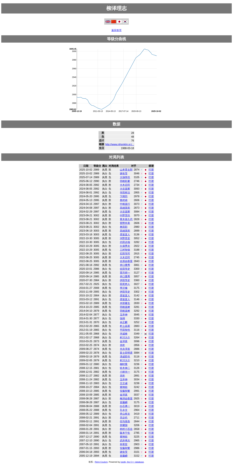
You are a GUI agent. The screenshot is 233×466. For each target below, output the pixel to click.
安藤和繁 (125, 391)
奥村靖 (123, 200)
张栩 (122, 318)
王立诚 (123, 383)
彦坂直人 (125, 234)
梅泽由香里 (126, 398)
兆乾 (122, 345)
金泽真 (123, 341)
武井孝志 (125, 440)
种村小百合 (126, 429)
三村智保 (125, 249)
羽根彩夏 (125, 181)
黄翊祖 (123, 387)
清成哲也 (125, 356)
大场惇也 (125, 177)
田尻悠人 (125, 284)
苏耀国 (123, 425)
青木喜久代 (126, 219)
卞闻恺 (123, 196)
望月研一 (125, 272)
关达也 (123, 417)
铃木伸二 (125, 368)
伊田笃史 (125, 280)
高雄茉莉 (125, 207)
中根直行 (125, 204)
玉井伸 (123, 314)
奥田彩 (123, 227)
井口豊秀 (125, 265)
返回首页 (116, 30)
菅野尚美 (125, 223)
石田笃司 (125, 253)
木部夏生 (125, 303)
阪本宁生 (125, 433)
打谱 (151, 169)
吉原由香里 (126, 261)
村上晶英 (125, 326)
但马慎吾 (125, 421)
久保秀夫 (125, 246)
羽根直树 (125, 307)
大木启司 (125, 185)
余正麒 (123, 322)
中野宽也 (125, 215)
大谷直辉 (125, 188)
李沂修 (123, 288)
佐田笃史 (125, 268)
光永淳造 (125, 349)
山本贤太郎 (126, 169)
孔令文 (123, 410)
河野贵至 (125, 238)
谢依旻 (123, 173)
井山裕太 (125, 413)
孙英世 (123, 444)
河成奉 (123, 333)
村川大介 (125, 337)
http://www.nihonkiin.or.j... (119, 144)
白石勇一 (125, 406)
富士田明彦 (126, 352)
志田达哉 (125, 242)
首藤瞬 (123, 402)
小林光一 (125, 371)
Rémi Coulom (101, 462)
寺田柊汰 (125, 192)
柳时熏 (123, 364)
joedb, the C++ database (132, 462)
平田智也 (125, 330)
